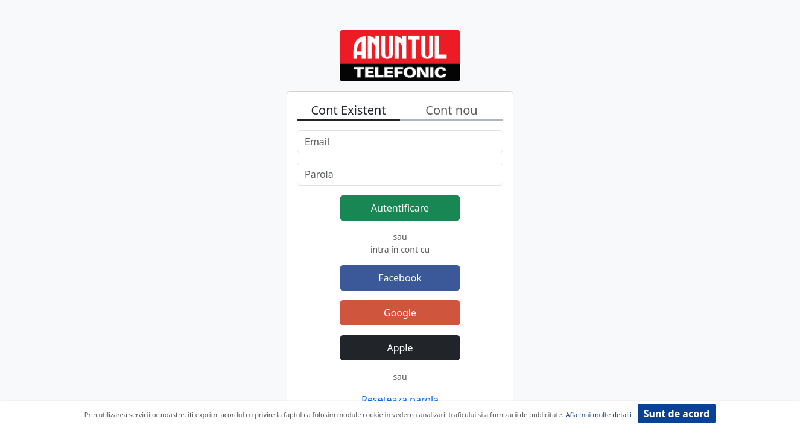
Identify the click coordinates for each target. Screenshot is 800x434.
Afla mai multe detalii (598, 414)
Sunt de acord (677, 413)
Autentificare (400, 208)
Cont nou (451, 110)
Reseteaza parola (400, 399)
